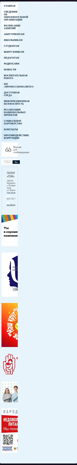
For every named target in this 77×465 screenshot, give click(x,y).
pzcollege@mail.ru (15, 205)
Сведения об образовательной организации (11, 15)
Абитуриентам (11, 34)
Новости (10, 69)
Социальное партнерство (11, 122)
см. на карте (13, 192)
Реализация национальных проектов (11, 112)
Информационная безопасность (11, 102)
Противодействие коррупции (11, 136)
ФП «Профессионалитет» (11, 85)
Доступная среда (11, 93)
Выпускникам (11, 52)
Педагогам (11, 57)
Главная (9, 6)
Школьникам (11, 40)
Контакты (11, 129)
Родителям (11, 63)
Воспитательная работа (11, 76)
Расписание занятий (11, 26)
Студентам (11, 46)
